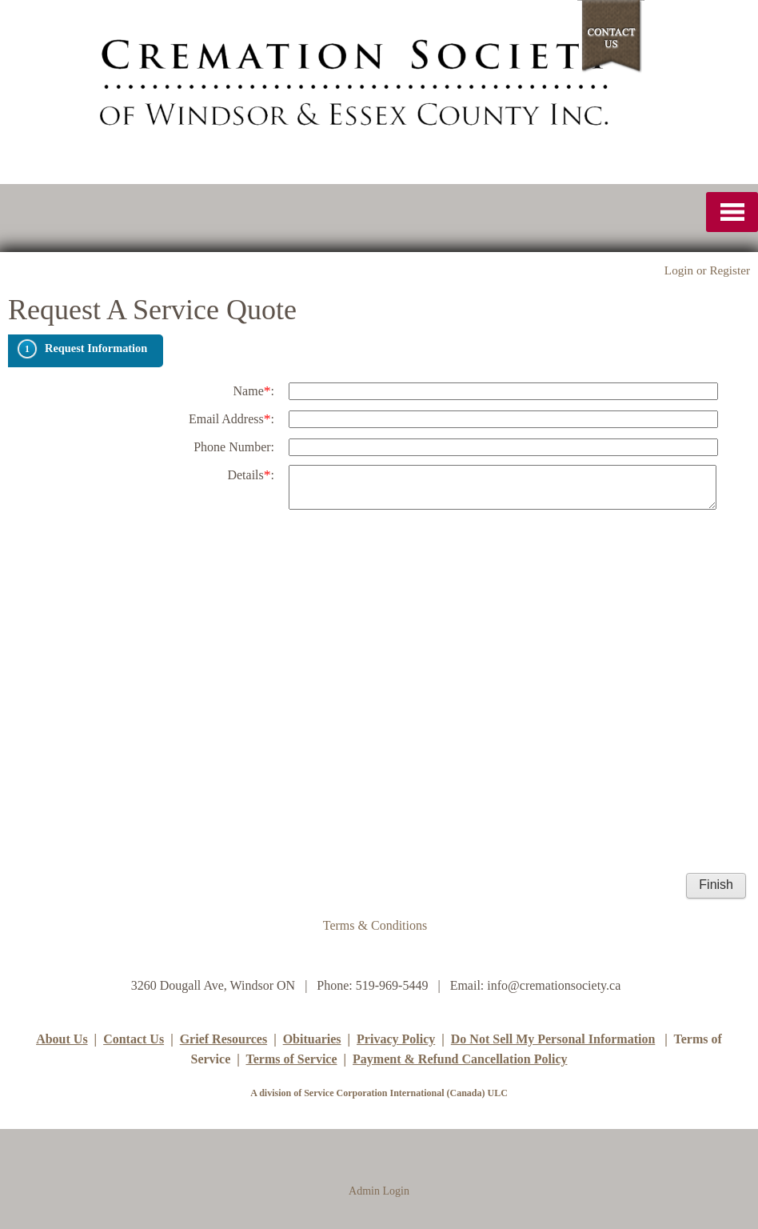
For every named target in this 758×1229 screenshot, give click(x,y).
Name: (253, 390)
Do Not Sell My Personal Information (553, 1039)
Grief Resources (223, 1039)
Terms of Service (291, 1059)
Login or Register (707, 270)
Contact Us (133, 1039)
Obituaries (312, 1039)
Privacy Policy (396, 1039)
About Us (61, 1039)
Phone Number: (233, 447)
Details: (250, 474)
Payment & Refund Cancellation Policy (460, 1059)
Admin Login (379, 1191)
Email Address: (231, 418)
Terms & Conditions (375, 925)
